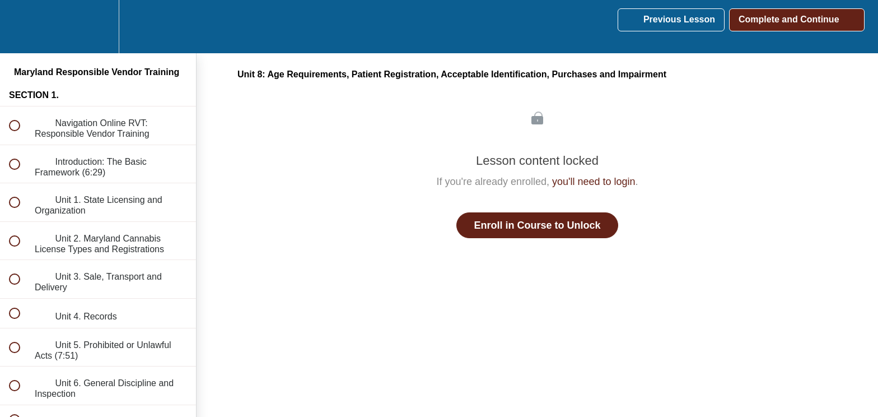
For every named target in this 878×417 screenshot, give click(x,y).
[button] (20, 26)
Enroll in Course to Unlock (537, 225)
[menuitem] (98, 26)
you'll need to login (594, 181)
